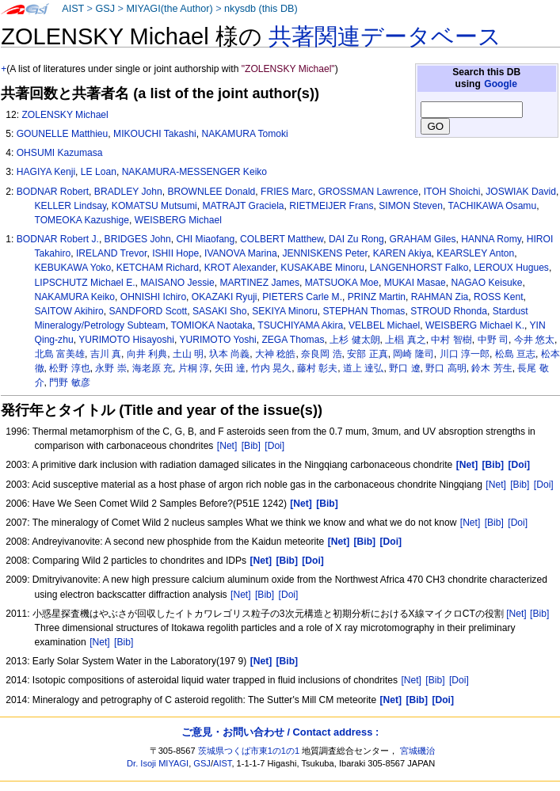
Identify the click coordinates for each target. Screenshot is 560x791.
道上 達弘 (363, 368)
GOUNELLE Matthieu (63, 133)
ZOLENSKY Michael (64, 114)
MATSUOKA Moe (342, 282)
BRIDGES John (138, 239)
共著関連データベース (385, 36)
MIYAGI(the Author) (169, 8)
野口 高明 (445, 368)
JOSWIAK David (521, 191)
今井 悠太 (534, 339)
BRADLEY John (128, 191)
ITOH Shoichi (452, 191)
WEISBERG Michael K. (474, 325)
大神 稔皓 (275, 353)
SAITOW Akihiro (69, 311)
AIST (73, 8)
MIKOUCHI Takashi (154, 133)
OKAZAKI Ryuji (224, 296)
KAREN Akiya (402, 253)
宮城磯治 (417, 750)
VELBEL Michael (384, 325)
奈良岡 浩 (321, 353)
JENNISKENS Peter (325, 253)
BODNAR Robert (53, 191)
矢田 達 (230, 368)
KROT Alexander (240, 267)
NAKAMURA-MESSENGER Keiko (194, 171)
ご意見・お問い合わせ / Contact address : (280, 732)
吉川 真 (105, 353)
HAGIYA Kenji (46, 171)
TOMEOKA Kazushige (82, 220)
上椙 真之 (405, 339)
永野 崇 (110, 368)
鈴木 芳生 (491, 368)
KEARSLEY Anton (475, 253)
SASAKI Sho (219, 311)
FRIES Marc (287, 191)
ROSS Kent (499, 296)
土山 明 (188, 353)
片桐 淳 (193, 368)
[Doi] (274, 445)
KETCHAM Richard (157, 267)
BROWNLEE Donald (211, 191)
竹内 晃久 (271, 368)
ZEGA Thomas (292, 339)
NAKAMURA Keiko (75, 296)
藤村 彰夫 (317, 368)
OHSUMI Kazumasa (60, 152)
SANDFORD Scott (148, 311)
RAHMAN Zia (440, 296)
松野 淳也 (69, 368)
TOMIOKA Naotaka (211, 325)
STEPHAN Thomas (363, 311)
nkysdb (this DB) (261, 8)
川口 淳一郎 (465, 353)
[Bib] (251, 445)
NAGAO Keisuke (486, 282)
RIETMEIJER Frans (331, 205)
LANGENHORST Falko (419, 267)
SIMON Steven (411, 205)
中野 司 (493, 339)
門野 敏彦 (69, 382)
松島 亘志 (515, 353)
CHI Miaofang (205, 239)
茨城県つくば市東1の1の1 (249, 750)
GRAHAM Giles (423, 239)
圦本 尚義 (229, 353)
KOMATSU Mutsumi (154, 205)
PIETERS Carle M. (302, 296)
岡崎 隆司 (413, 353)
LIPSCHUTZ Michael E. (85, 282)
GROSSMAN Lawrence (368, 191)
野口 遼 (404, 368)
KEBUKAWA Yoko (73, 267)
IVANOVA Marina (240, 253)
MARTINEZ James (259, 282)
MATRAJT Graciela (243, 205)
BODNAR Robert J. (58, 239)
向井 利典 (147, 353)
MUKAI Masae (415, 282)
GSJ (105, 8)
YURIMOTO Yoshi (217, 339)
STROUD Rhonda (448, 311)
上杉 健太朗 (354, 339)
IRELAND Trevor (111, 253)
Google (500, 83)
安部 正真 (367, 353)
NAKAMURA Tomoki (244, 133)
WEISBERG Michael (178, 220)
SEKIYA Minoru (284, 311)
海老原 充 (152, 368)
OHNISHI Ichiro (153, 296)
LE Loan (98, 171)
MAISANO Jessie (177, 282)
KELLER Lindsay (71, 205)
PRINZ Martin (377, 296)
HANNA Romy (491, 239)
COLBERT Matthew (281, 239)
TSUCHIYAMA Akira (300, 325)
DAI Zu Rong (356, 239)
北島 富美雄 (60, 353)
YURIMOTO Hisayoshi (126, 339)
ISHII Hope (175, 253)
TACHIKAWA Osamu (492, 205)
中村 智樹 (451, 339)
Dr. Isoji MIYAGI (158, 763)
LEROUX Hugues (511, 267)
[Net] (227, 445)
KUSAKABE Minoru (322, 267)
